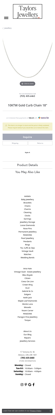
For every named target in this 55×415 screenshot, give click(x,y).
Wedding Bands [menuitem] (27, 257)
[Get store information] (27, 361)
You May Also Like (27, 172)
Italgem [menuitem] (27, 294)
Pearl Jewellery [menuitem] (27, 238)
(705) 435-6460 (27, 96)
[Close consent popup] (50, 411)
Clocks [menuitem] (27, 215)
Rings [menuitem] (27, 244)
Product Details (27, 165)
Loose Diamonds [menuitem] (27, 225)
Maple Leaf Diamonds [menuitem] (27, 301)
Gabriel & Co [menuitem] (27, 291)
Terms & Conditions (40, 397)
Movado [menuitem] (27, 307)
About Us (27, 331)
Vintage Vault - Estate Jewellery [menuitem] (27, 272)
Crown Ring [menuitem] (27, 284)
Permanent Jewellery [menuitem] (27, 231)
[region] (27, 62)
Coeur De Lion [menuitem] (27, 281)
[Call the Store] (27, 358)
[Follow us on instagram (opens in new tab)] (22, 384)
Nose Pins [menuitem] (27, 228)
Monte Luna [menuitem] (27, 304)
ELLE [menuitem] (27, 288)
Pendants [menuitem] (27, 241)
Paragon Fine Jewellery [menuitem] (27, 317)
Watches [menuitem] (27, 254)
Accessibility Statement (27, 401)
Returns (40, 143)
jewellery (8, 28)
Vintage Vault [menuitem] (27, 251)
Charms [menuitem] (27, 209)
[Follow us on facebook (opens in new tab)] (34, 384)
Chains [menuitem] (27, 206)
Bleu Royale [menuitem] (27, 275)
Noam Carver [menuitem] (27, 310)
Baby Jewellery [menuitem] (27, 199)
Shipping (15, 143)
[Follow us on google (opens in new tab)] (29, 384)
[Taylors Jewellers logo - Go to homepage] (27, 11)
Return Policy (12, 397)
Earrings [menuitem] (27, 219)
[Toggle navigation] (6, 18)
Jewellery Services (27, 341)
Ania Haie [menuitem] (27, 268)
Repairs (27, 337)
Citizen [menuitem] (27, 278)
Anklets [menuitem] (27, 196)
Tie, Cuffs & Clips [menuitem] (27, 248)
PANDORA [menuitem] (27, 235)
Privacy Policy (25, 397)
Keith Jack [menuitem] (27, 297)
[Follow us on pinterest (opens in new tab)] (26, 384)
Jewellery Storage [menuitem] (27, 222)
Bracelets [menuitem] (27, 202)
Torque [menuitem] (27, 320)
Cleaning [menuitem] (27, 212)
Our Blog (27, 334)
